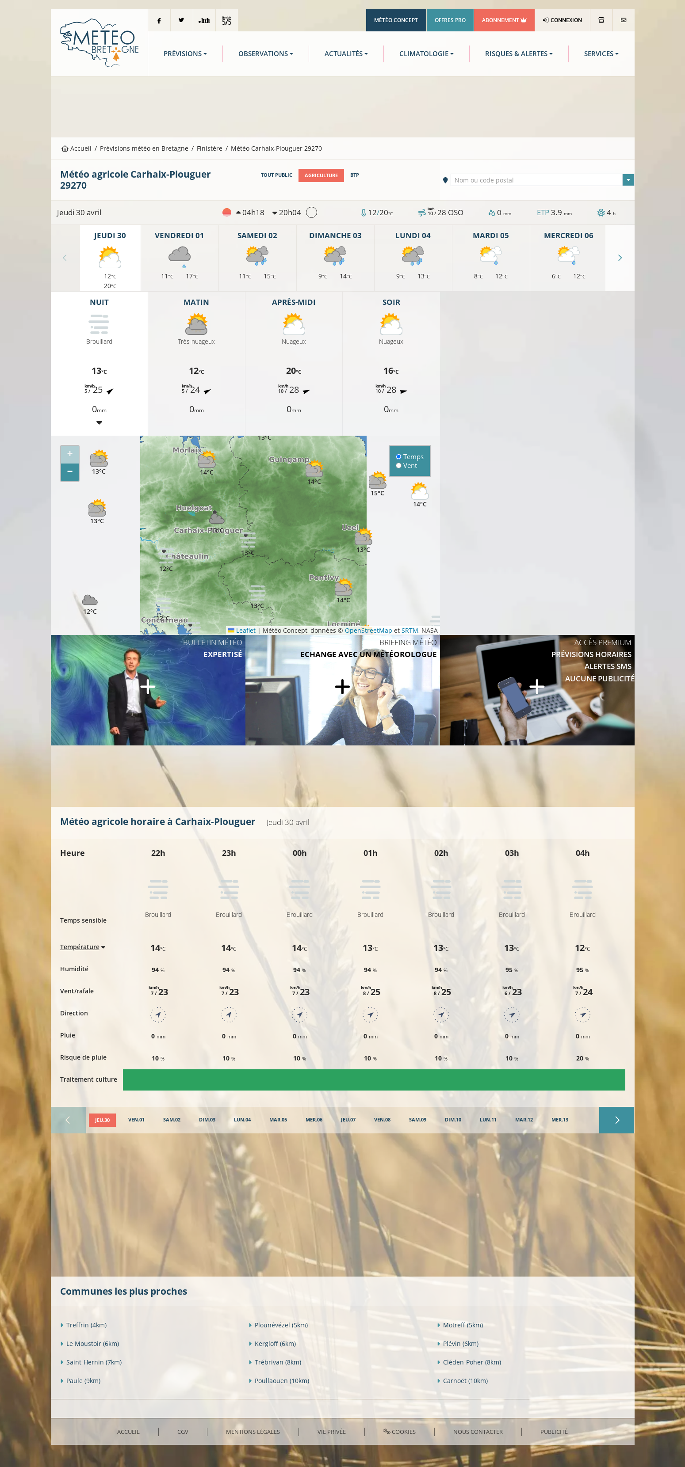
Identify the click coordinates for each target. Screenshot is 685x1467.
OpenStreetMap (368, 630)
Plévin (457, 1343)
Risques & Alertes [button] (516, 53)
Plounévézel (278, 1325)
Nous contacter (478, 1432)
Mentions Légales (253, 1432)
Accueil (76, 148)
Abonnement (504, 20)
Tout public (276, 175)
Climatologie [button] (423, 53)
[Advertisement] (343, 106)
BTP (354, 175)
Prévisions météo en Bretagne (144, 148)
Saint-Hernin (91, 1362)
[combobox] (543, 180)
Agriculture (321, 175)
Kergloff (272, 1343)
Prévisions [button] (183, 53)
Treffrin (83, 1325)
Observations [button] (263, 53)
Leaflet (242, 630)
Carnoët (462, 1380)
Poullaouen (279, 1380)
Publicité (554, 1432)
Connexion (562, 20)
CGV (182, 1432)
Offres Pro (450, 20)
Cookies (399, 1432)
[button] (257, 597)
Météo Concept (396, 20)
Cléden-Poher (469, 1362)
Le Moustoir (89, 1343)
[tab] (102, 1120)
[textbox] (542, 180)
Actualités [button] (344, 53)
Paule (80, 1380)
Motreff (460, 1325)
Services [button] (598, 53)
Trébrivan (275, 1362)
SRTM (410, 630)
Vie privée (332, 1432)
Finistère (209, 148)
